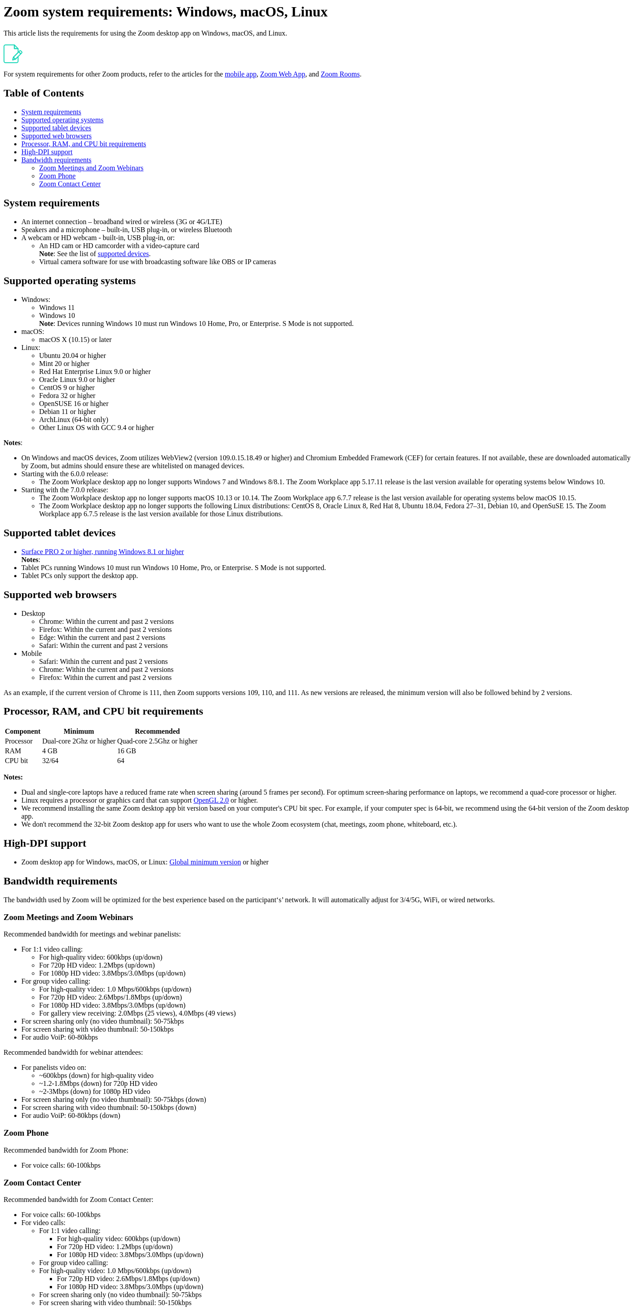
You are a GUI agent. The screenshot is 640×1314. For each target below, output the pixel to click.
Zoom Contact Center (70, 184)
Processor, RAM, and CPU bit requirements (83, 144)
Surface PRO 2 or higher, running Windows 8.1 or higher (102, 551)
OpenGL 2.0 (210, 800)
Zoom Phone (57, 176)
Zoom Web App (282, 74)
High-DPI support (46, 152)
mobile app (241, 74)
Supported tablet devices (56, 128)
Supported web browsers (56, 136)
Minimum (79, 731)
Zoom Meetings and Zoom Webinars (91, 168)
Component (22, 731)
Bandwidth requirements (56, 160)
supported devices (123, 253)
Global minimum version (205, 862)
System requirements (51, 112)
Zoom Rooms (340, 74)
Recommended (157, 731)
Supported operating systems (62, 120)
